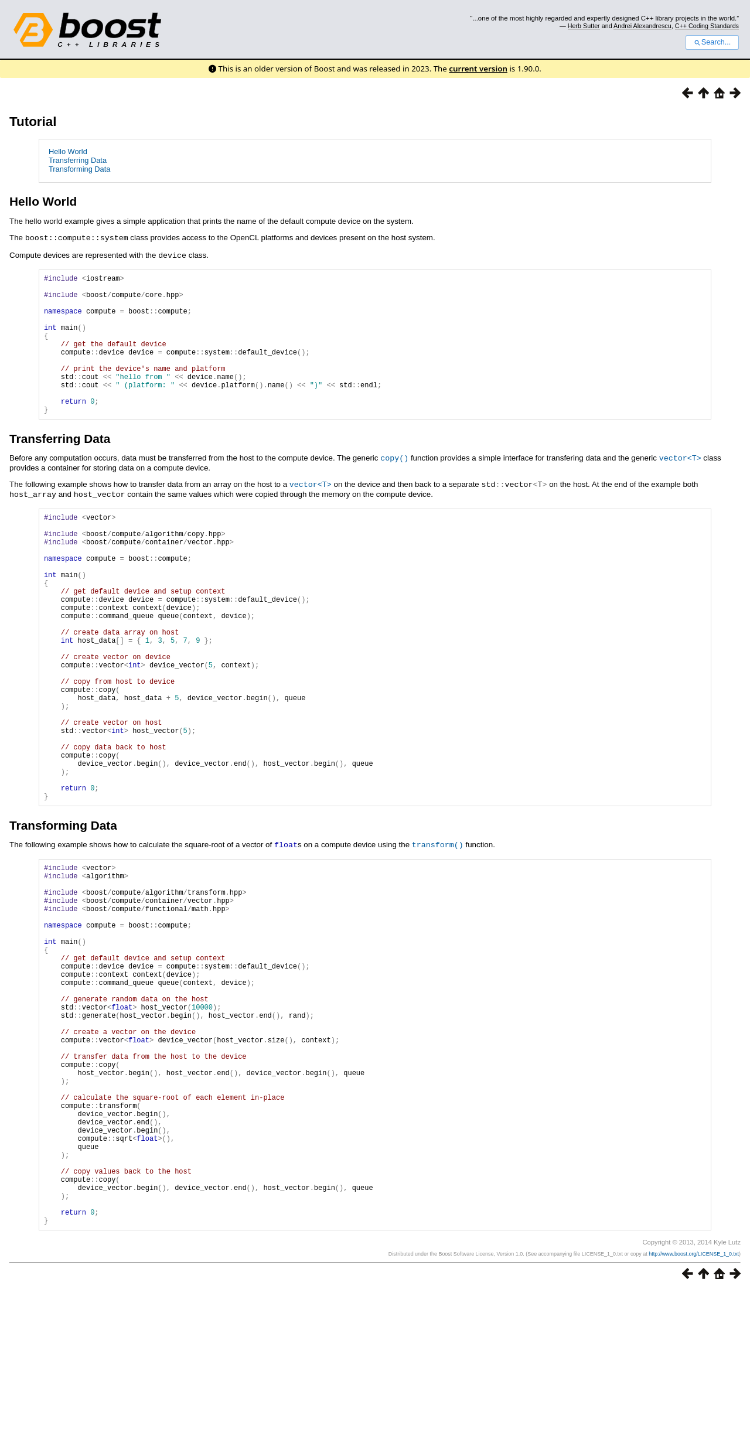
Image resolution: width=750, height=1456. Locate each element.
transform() (437, 933)
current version (478, 68)
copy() (394, 486)
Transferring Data (78, 160)
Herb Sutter (584, 25)
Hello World (68, 151)
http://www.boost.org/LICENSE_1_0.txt (694, 1419)
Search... (712, 42)
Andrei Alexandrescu (642, 25)
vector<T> (680, 486)
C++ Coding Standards (707, 25)
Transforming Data (80, 169)
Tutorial (32, 121)
